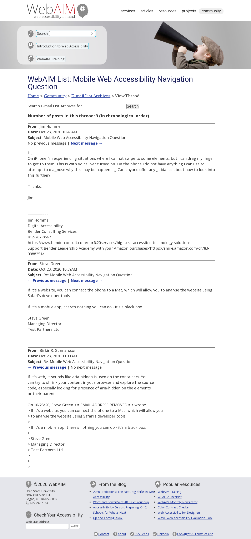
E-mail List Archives (90, 95)
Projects (189, 11)
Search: (42, 33)
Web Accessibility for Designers (179, 512)
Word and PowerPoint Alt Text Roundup (121, 502)
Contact (103, 534)
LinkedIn (163, 534)
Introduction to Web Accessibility (62, 46)
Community (211, 11)
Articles (147, 11)
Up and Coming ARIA (108, 518)
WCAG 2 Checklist (170, 497)
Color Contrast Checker (174, 507)
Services (128, 11)
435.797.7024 (39, 503)
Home (33, 95)
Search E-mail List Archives (52, 105)
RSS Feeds (142, 534)
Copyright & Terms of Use (195, 534)
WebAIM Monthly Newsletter (177, 502)
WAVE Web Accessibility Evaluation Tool (185, 518)
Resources (167, 11)
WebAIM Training (51, 59)
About (122, 534)
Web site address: (38, 522)
